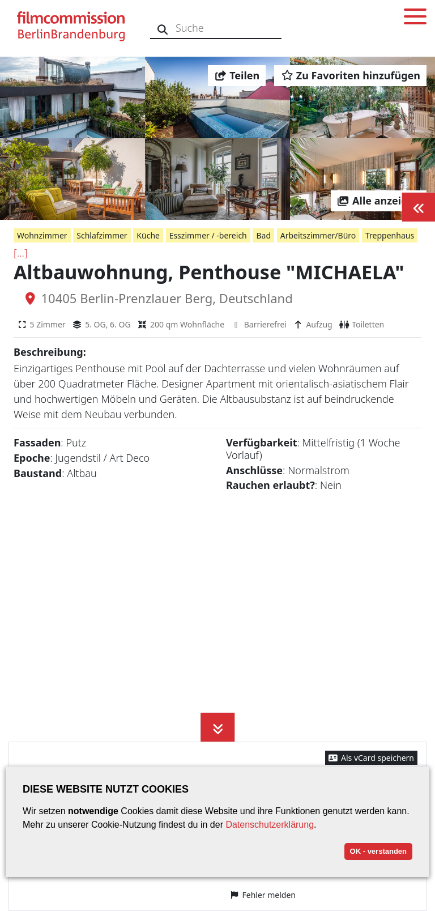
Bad (263, 235)
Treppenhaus (389, 235)
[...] (21, 252)
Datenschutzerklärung (269, 824)
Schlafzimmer (101, 235)
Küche (148, 235)
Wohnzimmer (42, 235)
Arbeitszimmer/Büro (318, 235)
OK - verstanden (378, 851)
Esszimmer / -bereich (208, 235)
